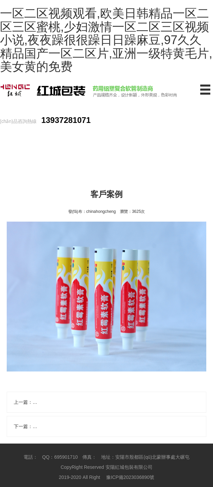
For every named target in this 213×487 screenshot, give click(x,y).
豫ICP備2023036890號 (130, 477)
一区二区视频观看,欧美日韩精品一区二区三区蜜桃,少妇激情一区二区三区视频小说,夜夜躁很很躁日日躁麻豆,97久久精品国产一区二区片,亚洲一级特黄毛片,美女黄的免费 (106, 39)
